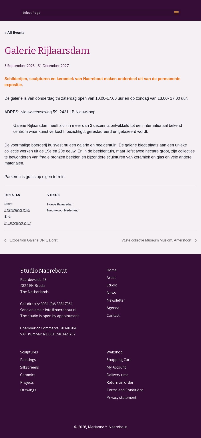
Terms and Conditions (125, 389)
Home (112, 270)
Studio (112, 285)
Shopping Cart (119, 359)
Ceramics (27, 374)
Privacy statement (121, 397)
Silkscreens (29, 367)
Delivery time (117, 374)
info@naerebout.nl (60, 309)
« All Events (14, 32)
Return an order (120, 382)
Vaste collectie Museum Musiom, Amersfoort (156, 240)
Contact (113, 315)
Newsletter (116, 300)
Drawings (28, 389)
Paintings (28, 359)
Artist (111, 277)
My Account (116, 367)
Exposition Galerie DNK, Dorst (33, 240)
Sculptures (29, 352)
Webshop (115, 352)
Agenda (113, 307)
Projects (27, 382)
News (111, 292)
